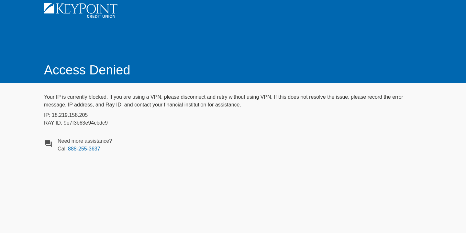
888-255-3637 (84, 148)
